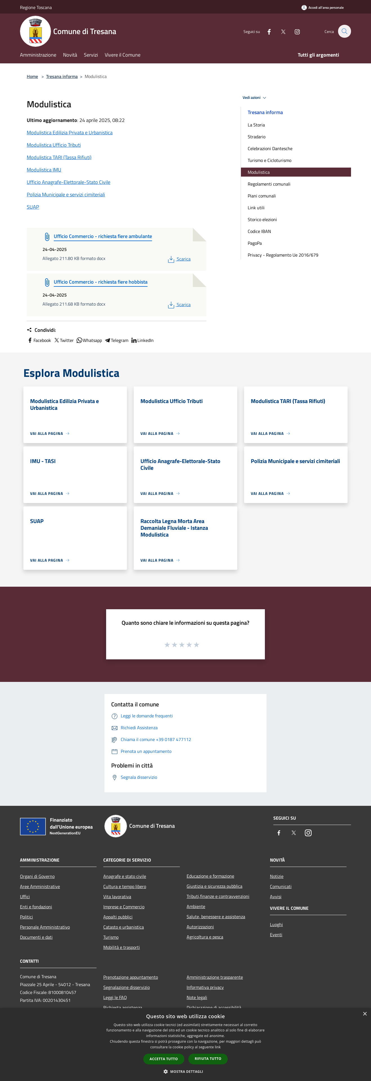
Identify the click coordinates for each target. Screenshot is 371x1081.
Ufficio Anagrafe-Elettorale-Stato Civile (68, 182)
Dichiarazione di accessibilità (214, 1007)
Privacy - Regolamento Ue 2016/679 (283, 255)
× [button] (365, 1014)
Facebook (39, 340)
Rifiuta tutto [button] (208, 1058)
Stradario (256, 136)
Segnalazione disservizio (126, 987)
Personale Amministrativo (45, 927)
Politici (26, 916)
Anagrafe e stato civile (124, 876)
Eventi (276, 934)
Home (32, 76)
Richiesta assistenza (122, 1007)
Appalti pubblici (118, 916)
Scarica (179, 258)
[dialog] (185, 1044)
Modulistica (259, 172)
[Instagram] (294, 31)
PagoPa (255, 243)
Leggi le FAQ (115, 997)
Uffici (25, 896)
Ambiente (196, 906)
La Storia (256, 124)
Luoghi (276, 924)
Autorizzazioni (200, 926)
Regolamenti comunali (269, 184)
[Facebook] (266, 31)
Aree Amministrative (40, 886)
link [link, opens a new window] (218, 1047)
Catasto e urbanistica (123, 927)
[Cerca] (344, 31)
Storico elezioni (262, 219)
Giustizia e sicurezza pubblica (214, 886)
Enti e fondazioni (36, 906)
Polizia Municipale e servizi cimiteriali (66, 194)
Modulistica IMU (44, 170)
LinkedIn (142, 340)
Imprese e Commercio (123, 906)
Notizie (276, 876)
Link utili (256, 207)
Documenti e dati (36, 937)
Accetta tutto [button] (164, 1058)
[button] (185, 1071)
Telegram (116, 340)
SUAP (33, 207)
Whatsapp (89, 340)
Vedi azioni (255, 97)
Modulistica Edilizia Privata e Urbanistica (70, 132)
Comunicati (281, 886)
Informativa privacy (205, 987)
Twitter (63, 340)
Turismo (111, 937)
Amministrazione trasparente (215, 977)
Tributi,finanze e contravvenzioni (218, 896)
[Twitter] (280, 31)
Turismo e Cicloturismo (269, 160)
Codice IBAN (259, 231)
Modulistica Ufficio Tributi (54, 145)
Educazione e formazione (210, 876)
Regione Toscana (36, 7)
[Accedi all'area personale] (322, 7)
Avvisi (275, 896)
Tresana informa (62, 76)
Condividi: (41, 330)
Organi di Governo (37, 876)
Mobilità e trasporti (121, 947)
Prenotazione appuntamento (130, 977)
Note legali (197, 997)
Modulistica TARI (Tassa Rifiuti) (59, 157)
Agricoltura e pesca (205, 936)
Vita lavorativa (117, 896)
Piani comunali (262, 195)
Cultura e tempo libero (124, 886)
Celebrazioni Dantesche (270, 148)
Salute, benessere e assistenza (216, 916)
